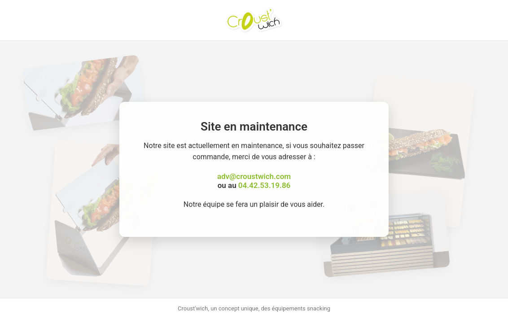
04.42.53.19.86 (264, 185)
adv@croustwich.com (254, 176)
